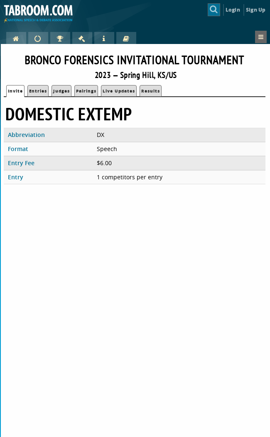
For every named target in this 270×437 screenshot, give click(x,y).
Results (150, 91)
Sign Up (255, 9)
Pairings (86, 91)
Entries (38, 91)
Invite (15, 91)
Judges (61, 91)
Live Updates (119, 91)
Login (233, 9)
